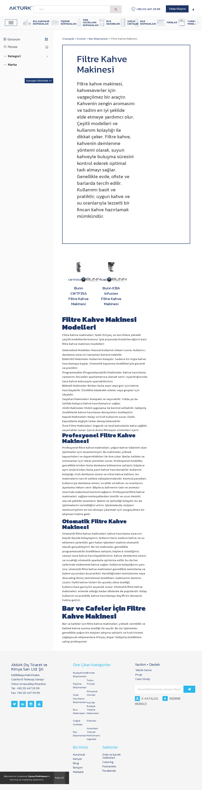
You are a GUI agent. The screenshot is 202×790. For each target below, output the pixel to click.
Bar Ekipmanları (98, 39)
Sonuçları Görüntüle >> (39, 80)
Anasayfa (68, 39)
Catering (107, 762)
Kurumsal (79, 754)
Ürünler (81, 39)
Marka (12, 64)
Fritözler (91, 721)
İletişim (78, 767)
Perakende (109, 770)
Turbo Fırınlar (91, 682)
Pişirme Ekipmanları (78, 685)
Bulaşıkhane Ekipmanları (78, 674)
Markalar (78, 771)
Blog (76, 763)
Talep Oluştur (177, 9)
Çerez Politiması (38, 776)
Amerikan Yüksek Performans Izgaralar (92, 733)
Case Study (142, 679)
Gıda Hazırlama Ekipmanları (78, 698)
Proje (138, 674)
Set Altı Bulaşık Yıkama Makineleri (92, 708)
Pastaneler (109, 766)
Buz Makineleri (78, 711)
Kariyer (77, 758)
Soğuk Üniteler (77, 722)
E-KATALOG (146, 698)
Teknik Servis (143, 670)
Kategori (14, 56)
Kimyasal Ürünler (92, 693)
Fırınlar (91, 673)
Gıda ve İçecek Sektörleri (111, 756)
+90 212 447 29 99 (145, 9)
